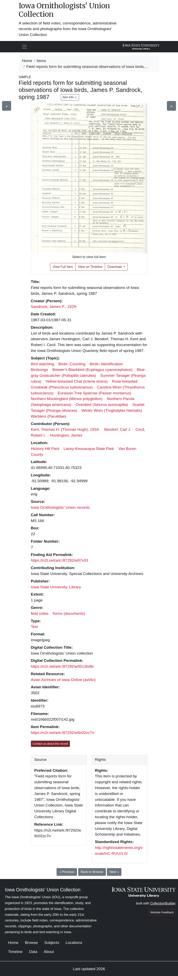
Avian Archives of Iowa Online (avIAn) (63, 680)
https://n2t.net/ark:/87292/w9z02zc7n (62, 733)
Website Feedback (162, 912)
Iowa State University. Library (56, 587)
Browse (31, 942)
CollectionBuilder (163, 903)
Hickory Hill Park (45, 448)
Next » (114, 872)
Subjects (51, 942)
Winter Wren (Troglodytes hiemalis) (111, 410)
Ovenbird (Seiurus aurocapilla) (102, 404)
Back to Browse (92, 872)
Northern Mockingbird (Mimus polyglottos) (67, 399)
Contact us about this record (50, 743)
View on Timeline (90, 266)
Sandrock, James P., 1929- (54, 306)
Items (41, 61)
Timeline (15, 952)
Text (34, 626)
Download (115, 266)
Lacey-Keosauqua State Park (89, 448)
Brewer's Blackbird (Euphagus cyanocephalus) (92, 369)
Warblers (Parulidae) (48, 416)
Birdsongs (39, 369)
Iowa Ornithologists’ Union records (60, 507)
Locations (74, 942)
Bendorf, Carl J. (117, 429)
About (49, 952)
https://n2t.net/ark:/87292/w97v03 (59, 560)
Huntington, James (66, 435)
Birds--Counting (71, 364)
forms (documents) (69, 613)
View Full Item (63, 266)
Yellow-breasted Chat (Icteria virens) (76, 381)
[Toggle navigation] (24, 47)
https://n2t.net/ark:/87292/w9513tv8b (62, 666)
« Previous (67, 872)
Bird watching (42, 364)
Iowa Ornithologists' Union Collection (64, 10)
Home (27, 61)
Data (33, 952)
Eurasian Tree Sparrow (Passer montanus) (94, 393)
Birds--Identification (106, 364)
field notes (39, 613)
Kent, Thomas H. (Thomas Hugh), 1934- (65, 429)
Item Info (70, 97)
